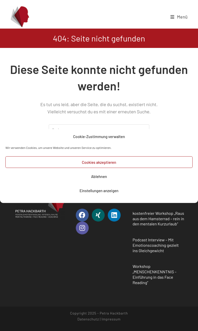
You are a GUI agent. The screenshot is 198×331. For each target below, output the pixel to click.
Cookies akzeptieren (99, 164)
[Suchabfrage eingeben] (99, 129)
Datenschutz (88, 319)
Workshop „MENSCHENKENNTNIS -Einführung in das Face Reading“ (154, 274)
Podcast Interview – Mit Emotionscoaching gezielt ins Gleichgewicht (156, 245)
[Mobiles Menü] (179, 16)
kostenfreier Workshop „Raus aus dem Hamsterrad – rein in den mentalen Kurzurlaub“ (158, 218)
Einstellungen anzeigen (98, 192)
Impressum (111, 319)
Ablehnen (99, 178)
